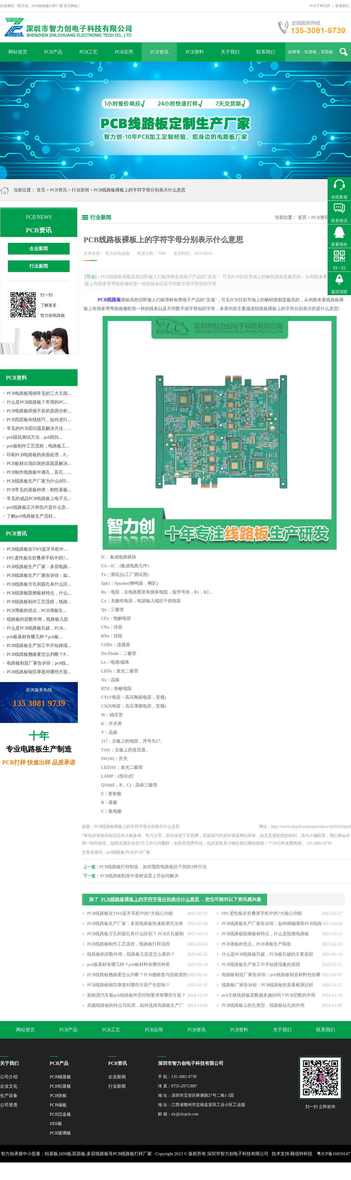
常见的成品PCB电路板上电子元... (39, 498)
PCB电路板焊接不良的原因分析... (39, 411)
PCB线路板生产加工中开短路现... (39, 645)
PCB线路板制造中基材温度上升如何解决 (143, 875)
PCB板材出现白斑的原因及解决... (39, 463)
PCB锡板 (58, 1105)
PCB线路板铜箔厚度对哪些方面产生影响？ (128, 988)
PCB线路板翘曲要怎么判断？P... (37, 654)
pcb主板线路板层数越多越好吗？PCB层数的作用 (268, 998)
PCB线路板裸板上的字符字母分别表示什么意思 (150, 903)
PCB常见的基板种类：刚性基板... (39, 489)
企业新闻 (38, 248)
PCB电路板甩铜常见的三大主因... (39, 393)
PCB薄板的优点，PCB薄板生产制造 (256, 947)
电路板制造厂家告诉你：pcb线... (38, 663)
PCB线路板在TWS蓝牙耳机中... (37, 549)
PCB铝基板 (60, 1086)
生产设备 (9, 1095)
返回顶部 (339, 292)
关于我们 (230, 51)
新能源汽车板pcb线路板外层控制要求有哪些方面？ (136, 998)
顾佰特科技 (301, 1153)
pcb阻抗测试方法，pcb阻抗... (34, 437)
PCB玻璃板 (60, 1133)
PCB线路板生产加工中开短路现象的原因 (261, 968)
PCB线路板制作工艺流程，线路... (39, 601)
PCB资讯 (159, 51)
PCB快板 (58, 1095)
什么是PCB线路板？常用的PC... (37, 402)
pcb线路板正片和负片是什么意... (38, 507)
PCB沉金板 (60, 1114)
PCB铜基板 (60, 1077)
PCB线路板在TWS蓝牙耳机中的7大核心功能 (130, 917)
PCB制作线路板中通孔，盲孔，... (39, 472)
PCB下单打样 (319, 6)
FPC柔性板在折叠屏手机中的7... (37, 558)
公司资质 (9, 1105)
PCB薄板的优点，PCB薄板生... (36, 610)
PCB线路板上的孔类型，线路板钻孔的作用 (263, 1009)
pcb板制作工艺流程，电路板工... (38, 446)
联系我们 (342, 6)
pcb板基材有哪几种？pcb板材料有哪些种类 (128, 968)
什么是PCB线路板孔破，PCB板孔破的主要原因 (267, 958)
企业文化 (9, 1086)
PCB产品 (53, 51)
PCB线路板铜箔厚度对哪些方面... (39, 671)
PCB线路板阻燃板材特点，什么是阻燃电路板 (265, 937)
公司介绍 (9, 1077)
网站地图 (188, 1171)
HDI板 (56, 1123)
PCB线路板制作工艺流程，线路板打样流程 (128, 947)
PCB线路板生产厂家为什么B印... (38, 481)
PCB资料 (194, 51)
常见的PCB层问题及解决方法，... (39, 428)
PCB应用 (124, 51)
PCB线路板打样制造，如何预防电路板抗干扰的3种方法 (156, 866)
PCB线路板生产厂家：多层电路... (39, 566)
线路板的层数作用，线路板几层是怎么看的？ (131, 958)
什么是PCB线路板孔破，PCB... (36, 628)
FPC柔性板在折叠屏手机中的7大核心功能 (262, 917)
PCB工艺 (88, 51)
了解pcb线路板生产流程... (31, 516)
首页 (41, 190)
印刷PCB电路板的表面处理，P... (37, 454)
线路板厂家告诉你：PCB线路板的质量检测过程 (267, 988)
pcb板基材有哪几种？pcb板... (34, 636)
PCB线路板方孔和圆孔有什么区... (39, 584)
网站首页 (17, 51)
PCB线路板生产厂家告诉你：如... (39, 575)
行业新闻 (80, 190)
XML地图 (169, 1171)
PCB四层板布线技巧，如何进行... (39, 419)
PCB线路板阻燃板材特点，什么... (39, 593)
